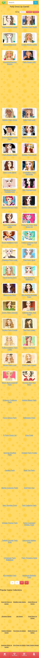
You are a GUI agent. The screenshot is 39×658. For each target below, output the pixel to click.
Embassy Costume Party (10, 401)
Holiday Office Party (29, 207)
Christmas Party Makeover (10, 559)
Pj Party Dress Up (9, 435)
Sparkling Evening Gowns (9, 63)
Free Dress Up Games (19, 631)
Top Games (14, 654)
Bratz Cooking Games (32, 645)
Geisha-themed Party (10, 207)
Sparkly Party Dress (9, 120)
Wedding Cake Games (19, 602)
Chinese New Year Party (29, 313)
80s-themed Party (9, 575)
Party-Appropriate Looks (9, 226)
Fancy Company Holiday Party (29, 524)
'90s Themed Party (29, 190)
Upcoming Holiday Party (29, 541)
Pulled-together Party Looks (10, 348)
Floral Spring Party (10, 277)
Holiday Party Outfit (29, 155)
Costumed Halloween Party (10, 138)
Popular (29, 12)
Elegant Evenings (9, 45)
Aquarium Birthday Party (29, 576)
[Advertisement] (19, 87)
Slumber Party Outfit (29, 27)
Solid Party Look (29, 120)
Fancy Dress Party (10, 418)
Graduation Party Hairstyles (29, 173)
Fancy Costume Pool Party (29, 243)
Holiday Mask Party (29, 400)
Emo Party (29, 435)
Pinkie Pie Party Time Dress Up (29, 226)
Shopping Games (6, 616)
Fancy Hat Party (29, 348)
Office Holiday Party (29, 137)
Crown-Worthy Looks (29, 45)
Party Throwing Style (29, 558)
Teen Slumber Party (9, 505)
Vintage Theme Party (10, 523)
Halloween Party (29, 418)
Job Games (19, 616)
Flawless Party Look (9, 260)
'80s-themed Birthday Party (29, 296)
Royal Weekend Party (10, 242)
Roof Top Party (29, 470)
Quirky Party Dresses (10, 313)
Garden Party (10, 470)
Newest (23, 12)
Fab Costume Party (29, 505)
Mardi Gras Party (9, 295)
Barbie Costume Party (10, 488)
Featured (35, 12)
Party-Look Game (9, 172)
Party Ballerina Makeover (29, 278)
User (34, 654)
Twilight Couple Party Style (10, 541)
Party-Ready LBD (29, 62)
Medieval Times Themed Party (9, 191)
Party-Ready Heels (10, 155)
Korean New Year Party (29, 383)
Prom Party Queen (29, 365)
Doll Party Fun (29, 488)
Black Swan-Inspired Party (9, 383)
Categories (24, 654)
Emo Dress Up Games (19, 645)
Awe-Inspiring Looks (9, 27)
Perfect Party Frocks (9, 330)
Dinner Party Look (9, 365)
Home (5, 654)
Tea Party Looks (29, 330)
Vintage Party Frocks (29, 453)
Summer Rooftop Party (9, 454)
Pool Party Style (29, 260)
